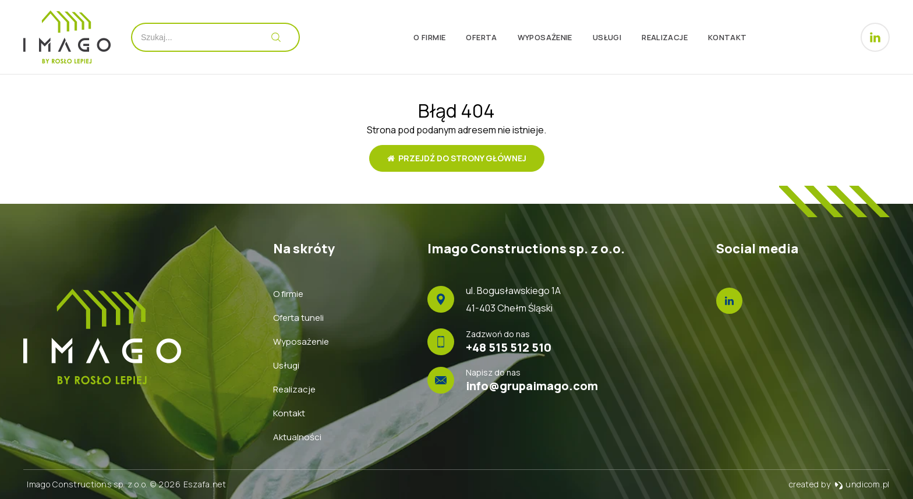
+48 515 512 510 (508, 347)
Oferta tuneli (298, 318)
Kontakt (727, 37)
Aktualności (297, 437)
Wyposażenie (545, 37)
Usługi (607, 37)
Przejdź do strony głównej (456, 158)
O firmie (429, 37)
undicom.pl (862, 484)
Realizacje (665, 37)
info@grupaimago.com (532, 386)
